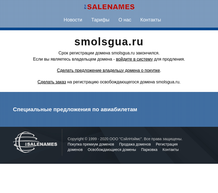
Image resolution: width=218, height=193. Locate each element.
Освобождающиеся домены (112, 149)
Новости (73, 20)
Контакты (150, 20)
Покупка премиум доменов (91, 144)
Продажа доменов (135, 144)
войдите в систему (134, 59)
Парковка (149, 149)
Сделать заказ (52, 82)
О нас (124, 20)
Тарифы (100, 20)
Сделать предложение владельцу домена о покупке (108, 70)
